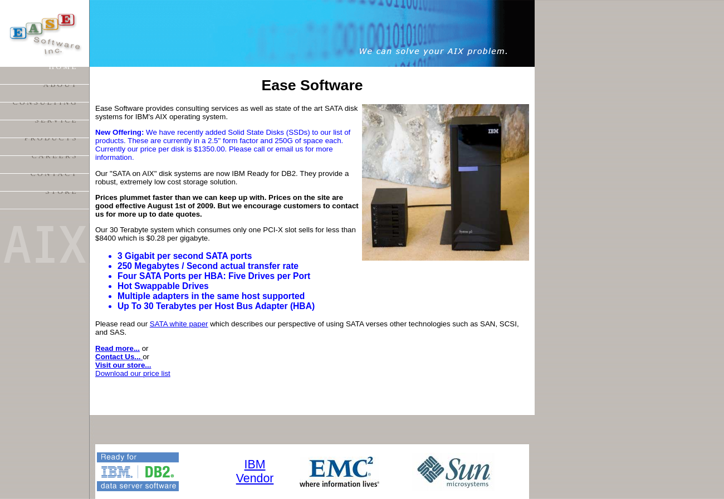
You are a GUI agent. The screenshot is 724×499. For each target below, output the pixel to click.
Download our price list (132, 373)
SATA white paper (179, 324)
